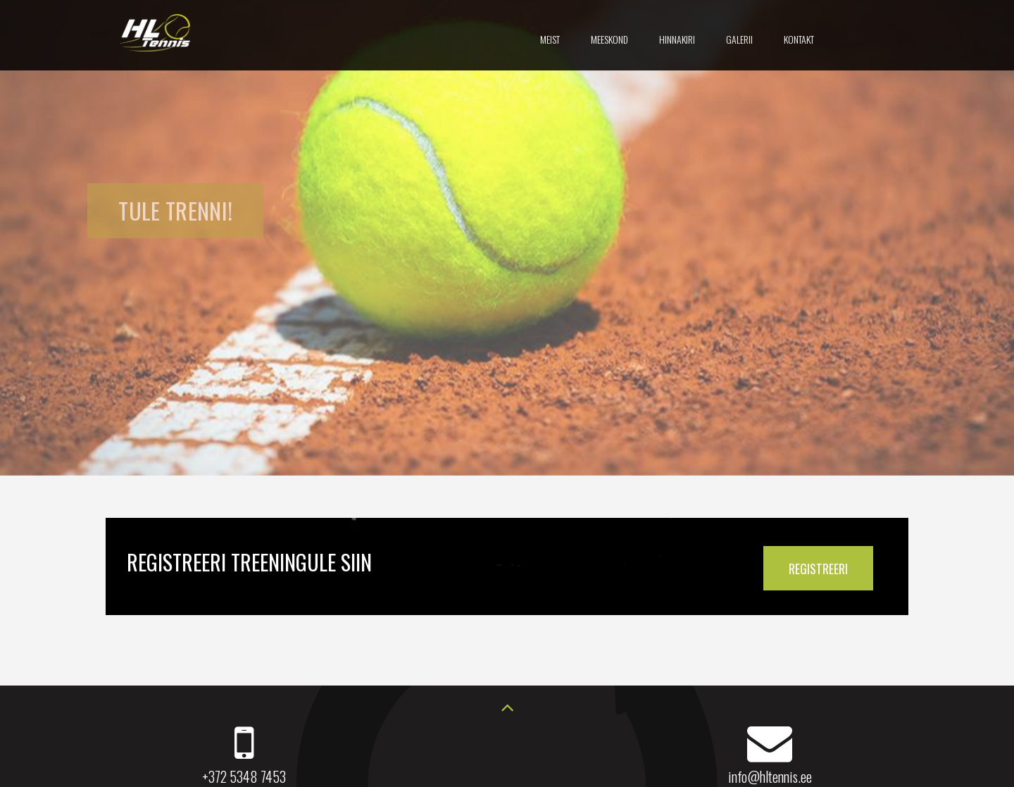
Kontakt (799, 39)
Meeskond (609, 39)
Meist (550, 39)
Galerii (739, 39)
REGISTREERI (818, 568)
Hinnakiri (677, 39)
